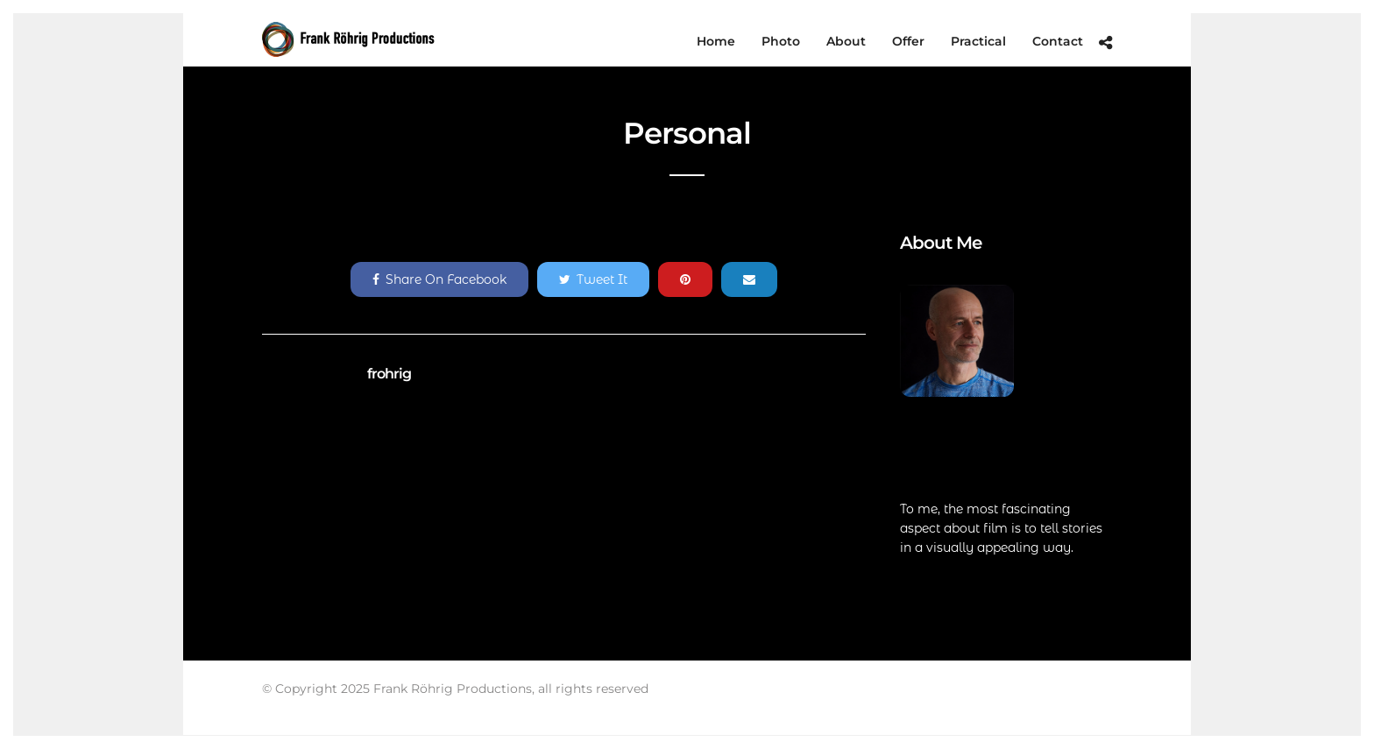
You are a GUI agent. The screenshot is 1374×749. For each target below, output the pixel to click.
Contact (1057, 41)
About (846, 41)
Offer (908, 41)
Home (716, 41)
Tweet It (593, 279)
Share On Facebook (439, 279)
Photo (780, 41)
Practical (978, 41)
